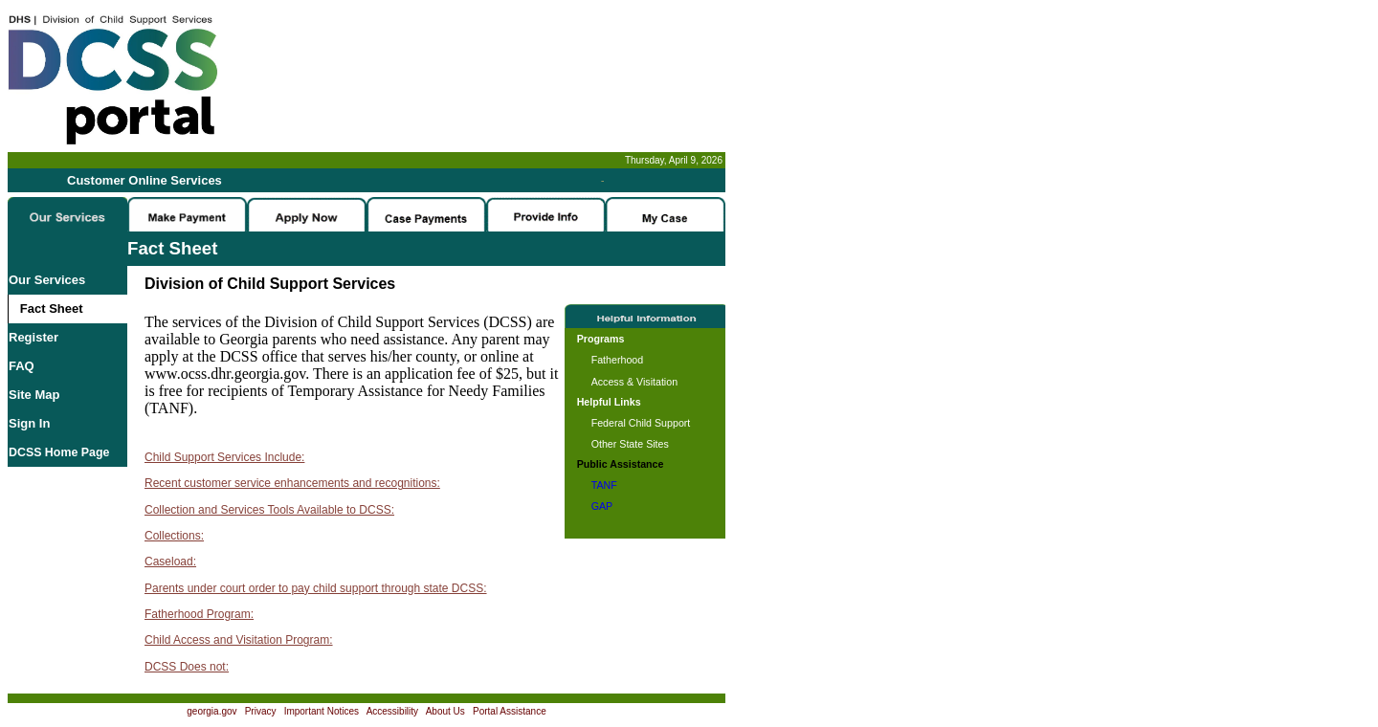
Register (33, 337)
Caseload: (170, 561)
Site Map (34, 394)
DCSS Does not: (186, 666)
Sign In (29, 423)
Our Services (47, 280)
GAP (602, 506)
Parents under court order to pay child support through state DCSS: (315, 588)
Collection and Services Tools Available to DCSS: (269, 510)
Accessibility (392, 711)
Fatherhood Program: (199, 614)
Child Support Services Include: (224, 457)
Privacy (261, 711)
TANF (604, 485)
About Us (445, 711)
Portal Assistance (509, 711)
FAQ (21, 366)
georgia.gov (211, 711)
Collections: (174, 535)
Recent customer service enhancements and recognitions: (292, 483)
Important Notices (321, 711)
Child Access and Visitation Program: (238, 640)
